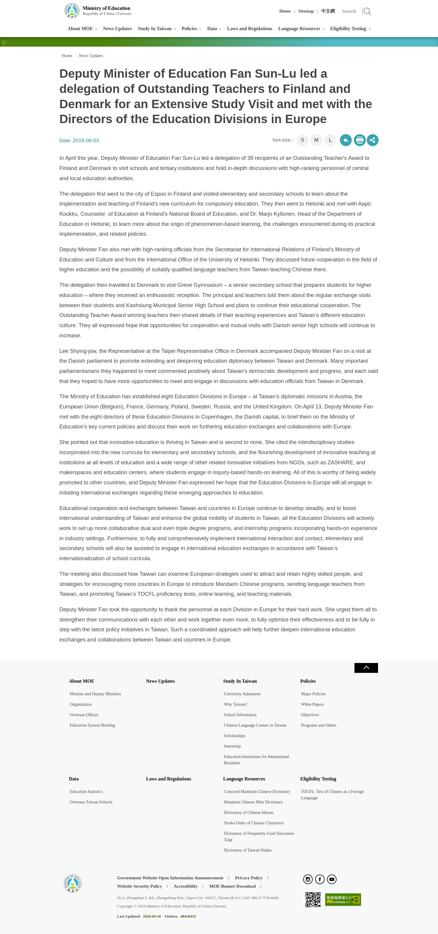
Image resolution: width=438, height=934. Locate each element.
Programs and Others (318, 725)
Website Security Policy (139, 886)
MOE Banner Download (232, 886)
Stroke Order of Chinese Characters (254, 823)
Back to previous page (346, 140)
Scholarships (235, 736)
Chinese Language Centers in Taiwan (255, 725)
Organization (81, 704)
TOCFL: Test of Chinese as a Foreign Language (332, 794)
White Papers (312, 704)
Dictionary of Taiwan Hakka (248, 850)
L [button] (330, 140)
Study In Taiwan (155, 28)
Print (360, 140)
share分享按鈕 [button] (373, 140)
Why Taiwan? (235, 704)
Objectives (310, 715)
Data (212, 28)
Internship (232, 746)
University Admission (242, 694)
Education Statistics (86, 791)
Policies (189, 28)
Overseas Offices (84, 715)
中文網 (328, 11)
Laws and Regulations (249, 28)
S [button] (302, 140)
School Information (240, 715)
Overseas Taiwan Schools (91, 802)
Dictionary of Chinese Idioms (249, 812)
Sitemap (306, 11)
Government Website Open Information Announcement (170, 877)
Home (285, 11)
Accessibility (186, 886)
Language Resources (299, 28)
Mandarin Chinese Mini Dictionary (253, 802)
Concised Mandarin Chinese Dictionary (257, 791)
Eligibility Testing (348, 28)
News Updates (117, 28)
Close (366, 668)
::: (58, 7)
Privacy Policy (249, 877)
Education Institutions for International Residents (256, 759)
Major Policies (313, 694)
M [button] (316, 140)
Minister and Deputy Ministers (95, 694)
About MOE (80, 28)
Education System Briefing (92, 725)
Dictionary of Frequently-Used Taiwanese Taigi (259, 836)
